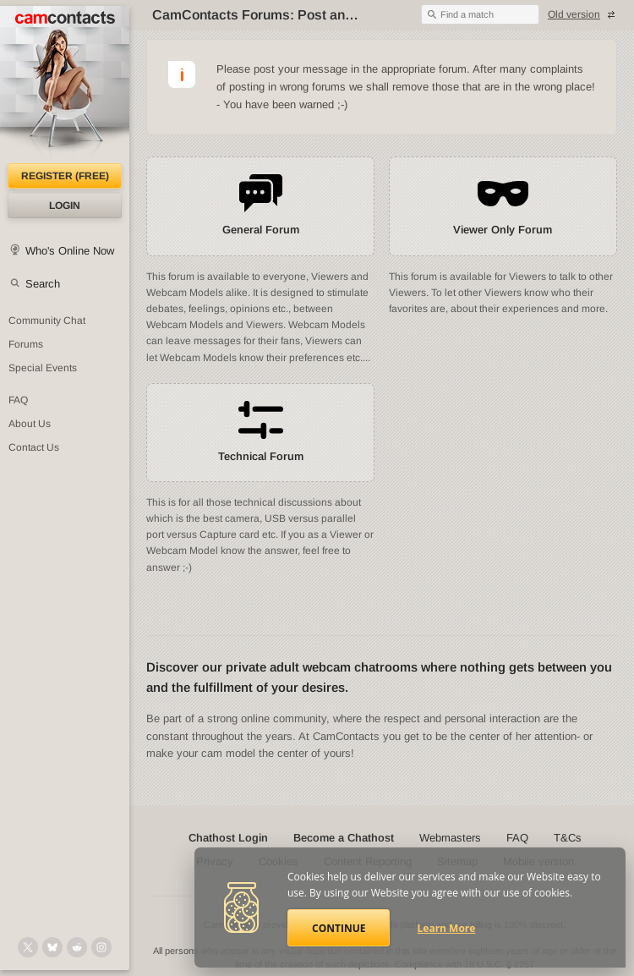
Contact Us (33, 447)
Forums (25, 344)
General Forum (260, 229)
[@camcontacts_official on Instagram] (101, 947)
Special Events (42, 368)
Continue (338, 928)
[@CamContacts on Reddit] (77, 947)
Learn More (447, 928)
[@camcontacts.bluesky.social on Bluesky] (52, 947)
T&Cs (568, 837)
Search (42, 283)
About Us (29, 424)
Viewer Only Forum (502, 229)
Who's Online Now (69, 250)
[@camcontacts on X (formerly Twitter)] (28, 947)
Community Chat (46, 320)
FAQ (18, 400)
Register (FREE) (65, 176)
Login (64, 205)
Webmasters (450, 837)
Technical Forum (260, 456)
